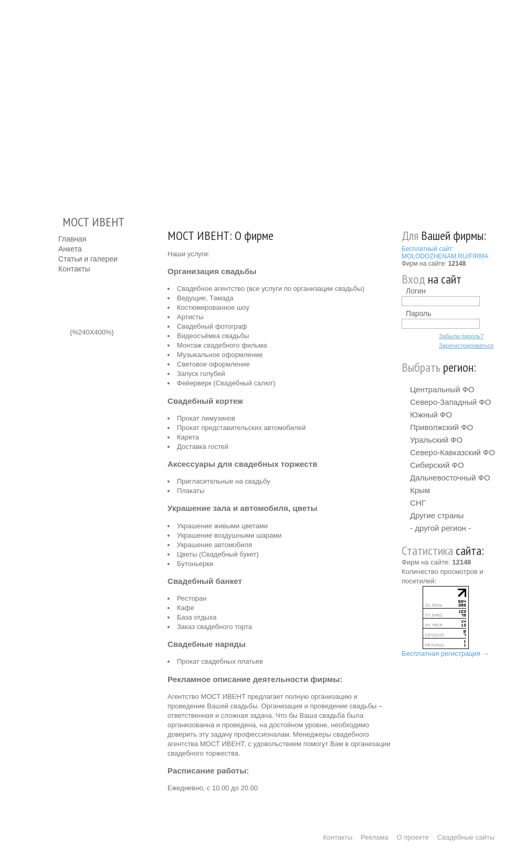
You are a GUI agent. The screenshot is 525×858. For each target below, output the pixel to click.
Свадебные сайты (466, 837)
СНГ (418, 502)
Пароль (419, 313)
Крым (420, 490)
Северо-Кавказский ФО (452, 452)
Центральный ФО (442, 389)
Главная (72, 239)
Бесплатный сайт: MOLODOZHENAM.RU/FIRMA (445, 252)
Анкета (70, 249)
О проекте (413, 837)
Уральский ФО (436, 439)
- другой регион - (440, 528)
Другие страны (437, 515)
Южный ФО (431, 414)
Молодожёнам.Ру (62, 102)
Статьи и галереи (88, 259)
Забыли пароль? (461, 336)
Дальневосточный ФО (450, 477)
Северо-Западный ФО (450, 401)
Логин (416, 291)
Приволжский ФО (441, 427)
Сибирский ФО (437, 465)
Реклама (374, 837)
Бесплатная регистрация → (445, 653)
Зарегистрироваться (466, 345)
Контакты (74, 269)
